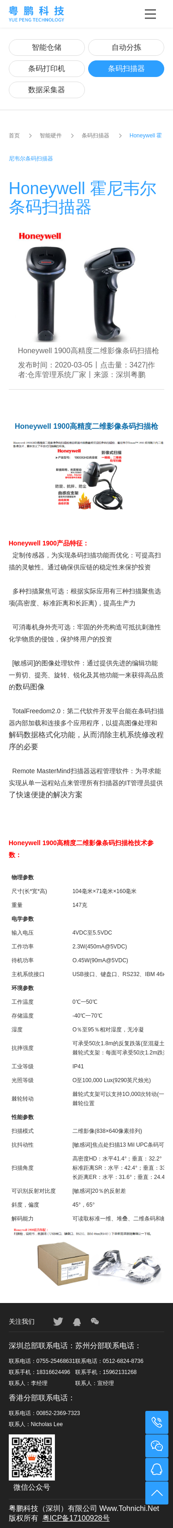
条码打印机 (46, 68)
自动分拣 (126, 47)
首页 (14, 135)
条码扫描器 (126, 68)
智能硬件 (51, 135)
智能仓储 (46, 47)
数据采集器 (46, 90)
